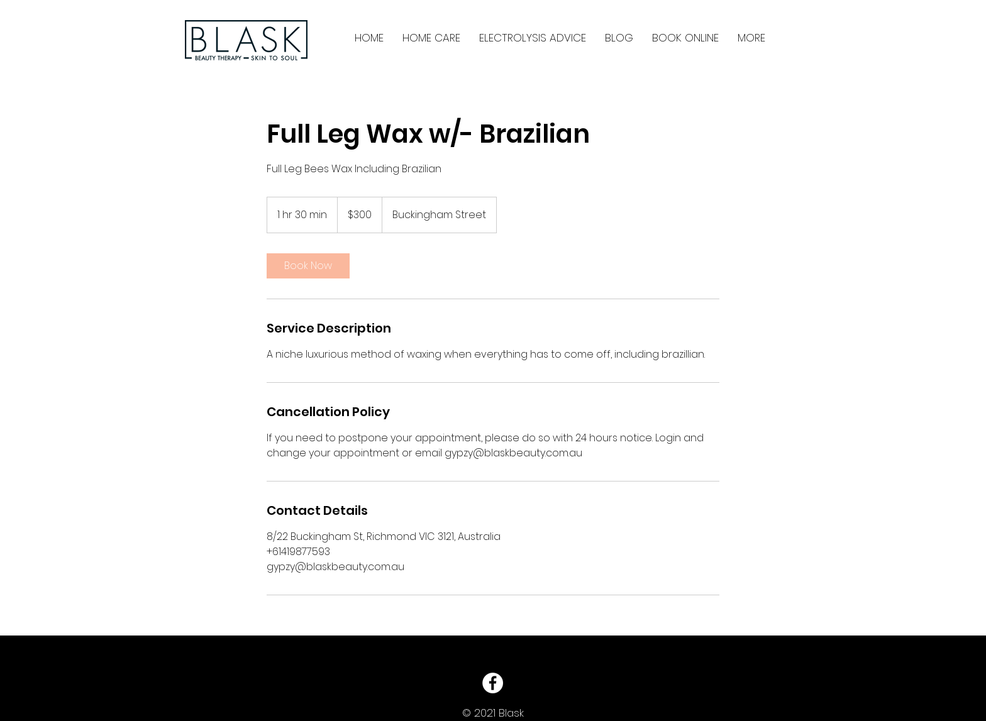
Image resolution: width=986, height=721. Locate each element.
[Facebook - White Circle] (492, 683)
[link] (308, 265)
